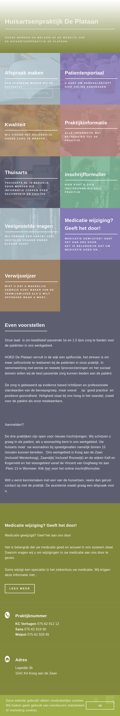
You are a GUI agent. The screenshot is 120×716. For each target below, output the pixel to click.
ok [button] (100, 705)
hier (48, 468)
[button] (38, 710)
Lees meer (19, 588)
